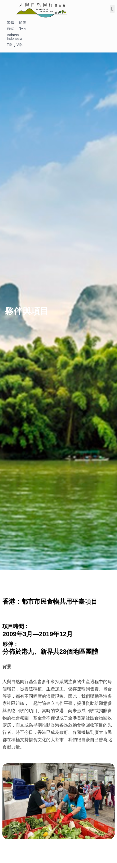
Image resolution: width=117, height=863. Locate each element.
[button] (112, 9)
